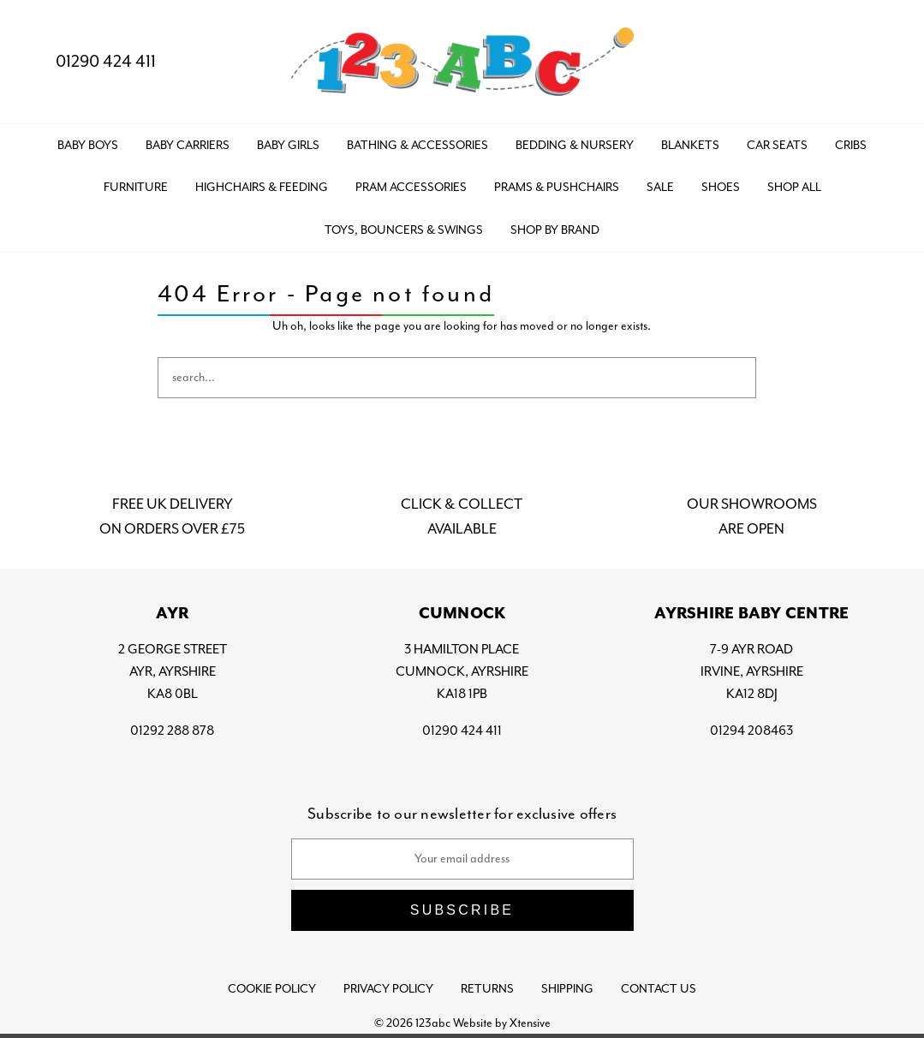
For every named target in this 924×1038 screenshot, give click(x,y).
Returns (487, 988)
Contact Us (658, 988)
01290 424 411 (91, 61)
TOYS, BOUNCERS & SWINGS (404, 230)
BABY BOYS (87, 145)
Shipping (567, 988)
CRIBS (851, 145)
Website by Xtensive (502, 1023)
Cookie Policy (272, 988)
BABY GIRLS (288, 145)
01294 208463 (751, 730)
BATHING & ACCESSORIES (417, 145)
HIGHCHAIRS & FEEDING (261, 187)
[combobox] (457, 377)
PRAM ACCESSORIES (411, 187)
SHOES (720, 187)
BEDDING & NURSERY (575, 145)
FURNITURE (136, 187)
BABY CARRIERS (188, 145)
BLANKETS (690, 145)
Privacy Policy (388, 988)
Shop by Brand (554, 230)
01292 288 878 (172, 730)
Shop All (794, 187)
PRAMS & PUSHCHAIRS (556, 187)
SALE (660, 187)
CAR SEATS (777, 145)
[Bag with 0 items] (879, 62)
